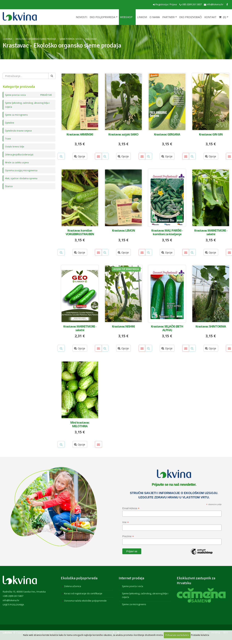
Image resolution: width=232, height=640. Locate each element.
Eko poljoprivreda (102, 17)
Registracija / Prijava (165, 4)
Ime (125, 522)
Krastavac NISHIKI (123, 326)
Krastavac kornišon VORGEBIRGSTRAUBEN (80, 232)
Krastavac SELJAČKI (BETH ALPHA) (167, 328)
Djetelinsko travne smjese (19, 130)
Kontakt (210, 17)
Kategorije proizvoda (19, 87)
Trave (8, 138)
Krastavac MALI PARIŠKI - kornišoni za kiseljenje (167, 232)
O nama (155, 17)
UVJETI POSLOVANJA (13, 604)
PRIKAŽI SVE (45, 94)
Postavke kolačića (200, 635)
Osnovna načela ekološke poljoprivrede (85, 600)
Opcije (79, 156)
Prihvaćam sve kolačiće (177, 635)
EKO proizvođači (190, 17)
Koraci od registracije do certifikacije (83, 593)
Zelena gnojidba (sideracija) (20, 154)
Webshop (126, 17)
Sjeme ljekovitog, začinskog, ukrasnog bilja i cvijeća (145, 595)
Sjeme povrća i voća (71, 38)
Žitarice (9, 186)
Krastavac (91, 38)
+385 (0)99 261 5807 (190, 4)
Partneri (168, 17)
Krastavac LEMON (123, 230)
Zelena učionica (72, 586)
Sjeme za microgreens (17, 114)
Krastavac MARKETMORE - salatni (210, 232)
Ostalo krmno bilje (15, 146)
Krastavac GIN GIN (211, 134)
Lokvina (7, 38)
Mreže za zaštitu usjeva (17, 162)
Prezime (128, 536)
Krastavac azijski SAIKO (123, 134)
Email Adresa (130, 508)
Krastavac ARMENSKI (80, 134)
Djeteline (10, 122)
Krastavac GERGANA (167, 134)
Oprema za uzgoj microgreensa (22, 170)
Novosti (81, 17)
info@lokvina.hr (213, 4)
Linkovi (142, 17)
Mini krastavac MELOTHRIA (79, 424)
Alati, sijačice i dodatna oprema (21, 178)
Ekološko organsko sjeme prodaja (36, 38)
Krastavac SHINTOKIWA (211, 326)
